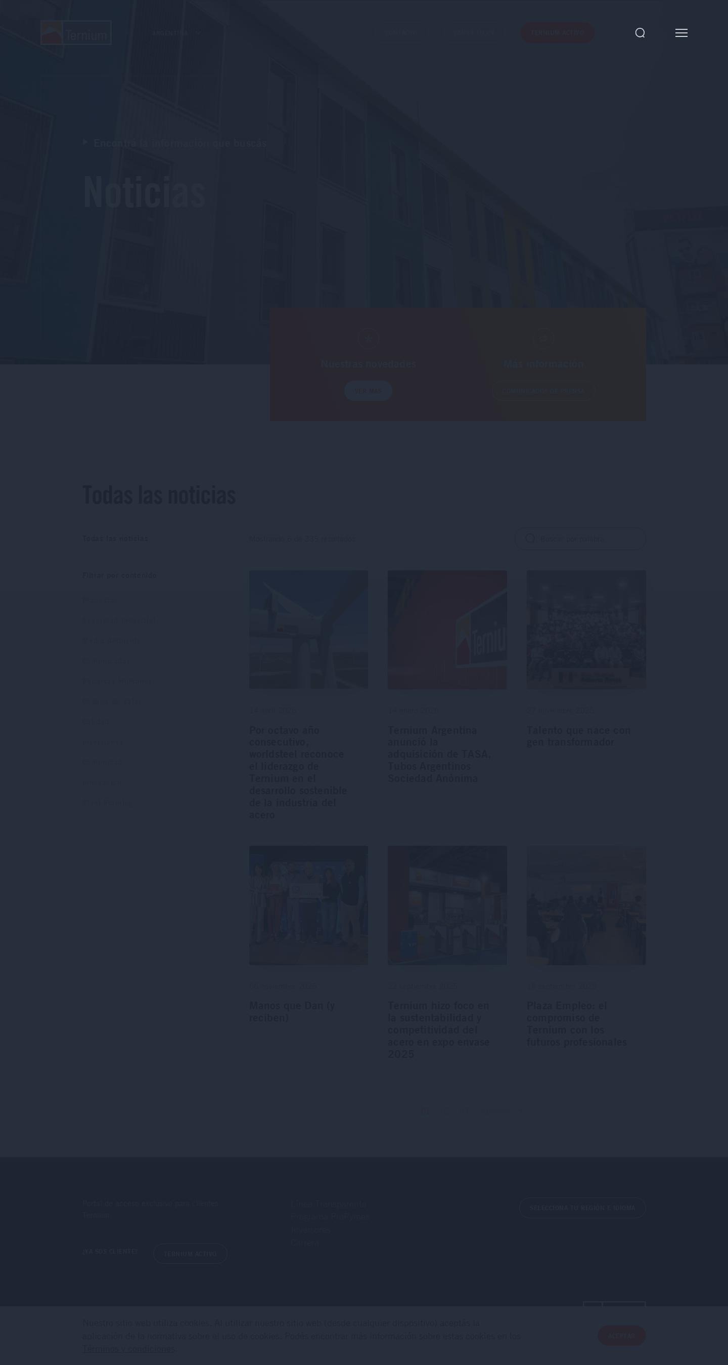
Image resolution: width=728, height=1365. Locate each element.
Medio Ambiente (112, 640)
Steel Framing (107, 802)
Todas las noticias (115, 538)
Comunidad (102, 762)
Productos (100, 600)
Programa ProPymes (330, 1216)
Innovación (102, 782)
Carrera (305, 1242)
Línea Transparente (329, 1203)
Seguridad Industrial (119, 620)
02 (444, 1110)
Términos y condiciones (128, 1348)
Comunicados (106, 661)
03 (464, 1110)
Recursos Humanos (117, 681)
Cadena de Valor (112, 701)
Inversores (311, 1229)
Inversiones (103, 742)
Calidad (95, 721)
